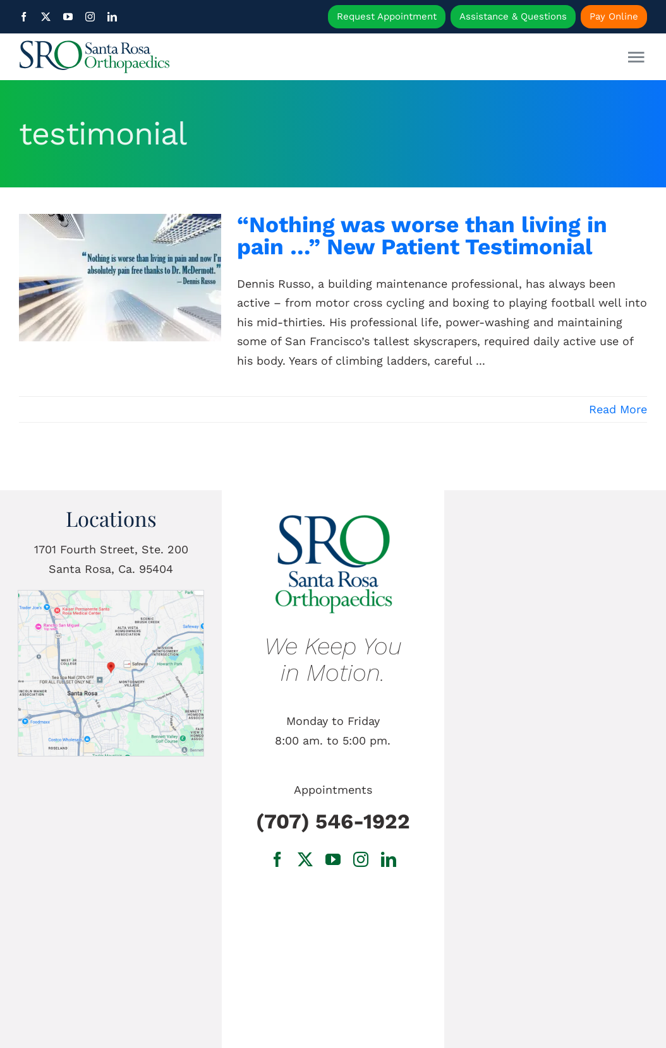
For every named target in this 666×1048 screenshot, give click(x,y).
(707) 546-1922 (333, 821)
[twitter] (46, 16)
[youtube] (68, 16)
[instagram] (90, 16)
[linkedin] (112, 16)
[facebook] (23, 16)
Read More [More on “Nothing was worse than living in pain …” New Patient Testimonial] (618, 409)
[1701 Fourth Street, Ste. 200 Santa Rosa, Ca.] (110, 596)
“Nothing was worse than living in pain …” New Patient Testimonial (422, 235)
